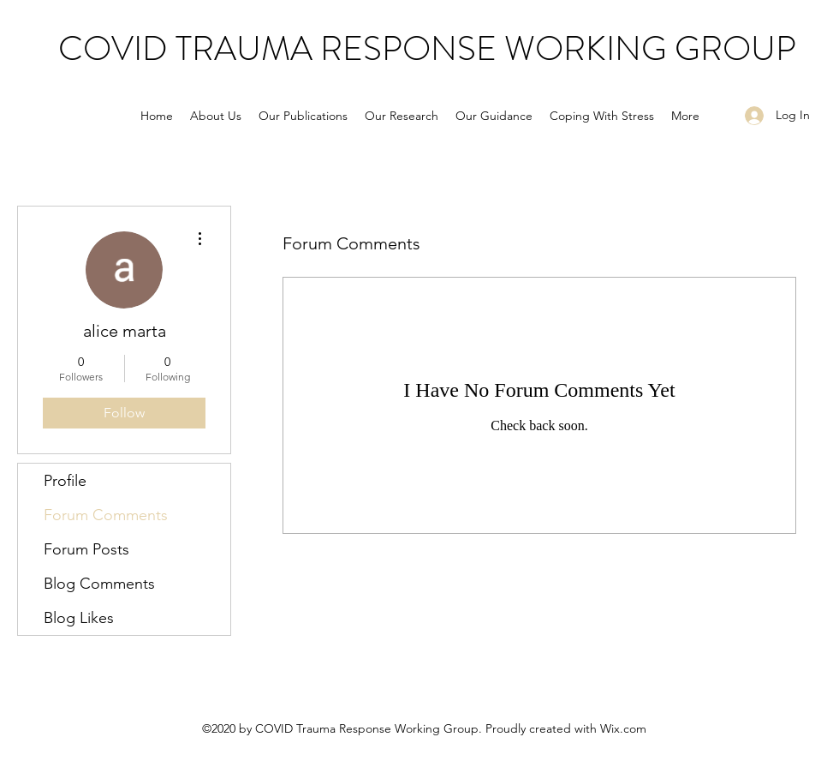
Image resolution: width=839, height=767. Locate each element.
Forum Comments (106, 515)
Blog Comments (99, 583)
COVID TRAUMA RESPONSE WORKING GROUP (427, 48)
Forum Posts (86, 549)
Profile (65, 480)
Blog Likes (79, 617)
